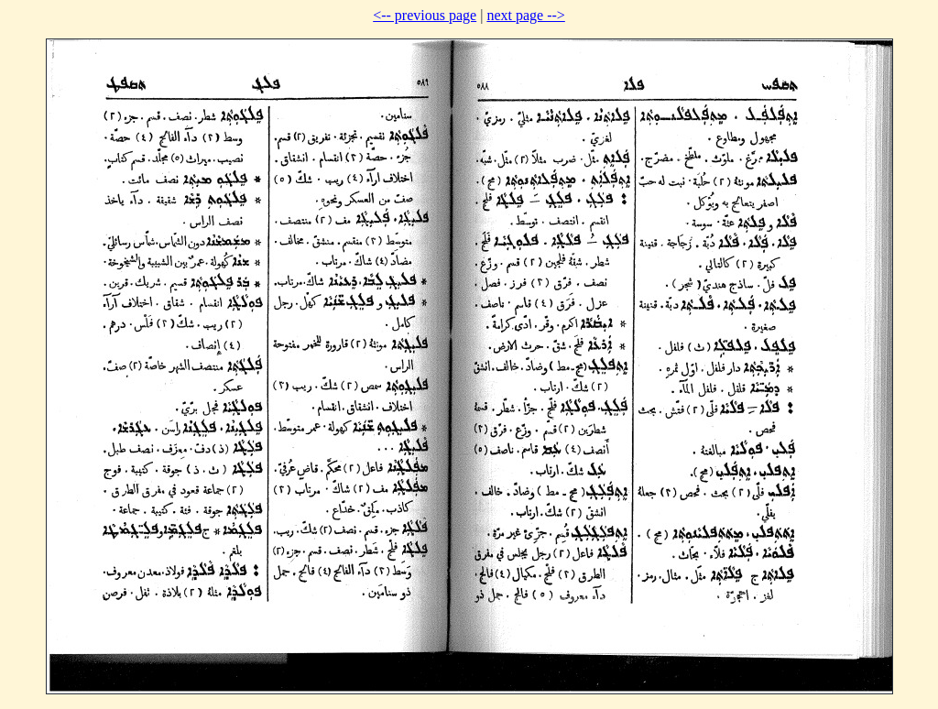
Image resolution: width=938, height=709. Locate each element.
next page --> (525, 15)
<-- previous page (424, 15)
